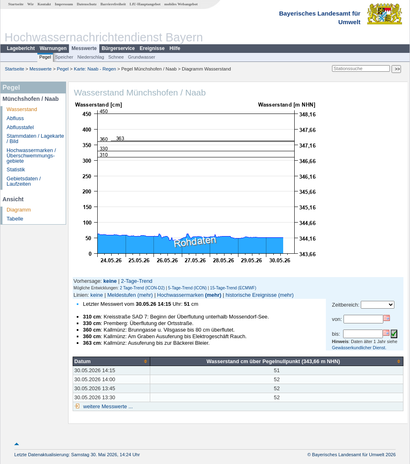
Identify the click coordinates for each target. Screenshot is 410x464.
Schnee (116, 57)
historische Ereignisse (251, 295)
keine (96, 295)
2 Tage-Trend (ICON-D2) (142, 288)
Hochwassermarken (180, 295)
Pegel (45, 57)
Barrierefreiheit (113, 4)
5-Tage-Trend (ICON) (187, 288)
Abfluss (15, 118)
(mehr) (145, 295)
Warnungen (53, 48)
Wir (30, 4)
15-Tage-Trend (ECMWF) (233, 288)
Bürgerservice (118, 48)
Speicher (64, 57)
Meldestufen (121, 295)
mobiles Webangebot (180, 4)
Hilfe (174, 48)
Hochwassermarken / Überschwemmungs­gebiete (31, 155)
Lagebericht (21, 48)
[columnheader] (111, 361)
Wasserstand (22, 109)
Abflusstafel (20, 127)
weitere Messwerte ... (107, 406)
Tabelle (15, 219)
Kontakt (44, 4)
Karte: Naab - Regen (95, 68)
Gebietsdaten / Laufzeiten (24, 181)
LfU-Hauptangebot (145, 4)
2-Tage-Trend (136, 281)
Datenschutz (87, 4)
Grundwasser (142, 57)
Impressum (64, 4)
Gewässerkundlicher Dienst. (359, 347)
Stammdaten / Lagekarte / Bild (35, 138)
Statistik (16, 169)
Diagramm (19, 210)
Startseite (15, 4)
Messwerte (83, 48)
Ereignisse (152, 48)
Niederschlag (90, 57)
